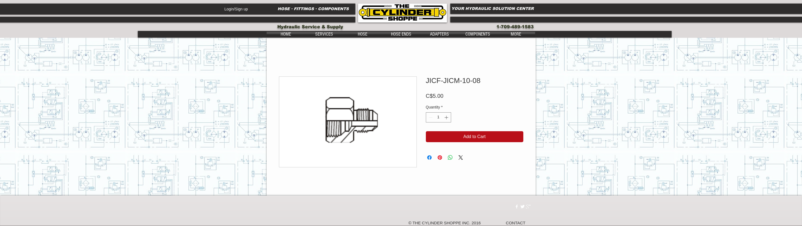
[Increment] (446, 117)
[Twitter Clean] (522, 206)
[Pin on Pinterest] (440, 157)
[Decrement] (430, 117)
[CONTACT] (515, 223)
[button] (324, 34)
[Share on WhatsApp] (450, 157)
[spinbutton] (438, 117)
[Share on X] (460, 157)
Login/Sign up (236, 9)
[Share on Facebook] (429, 157)
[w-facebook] (516, 206)
